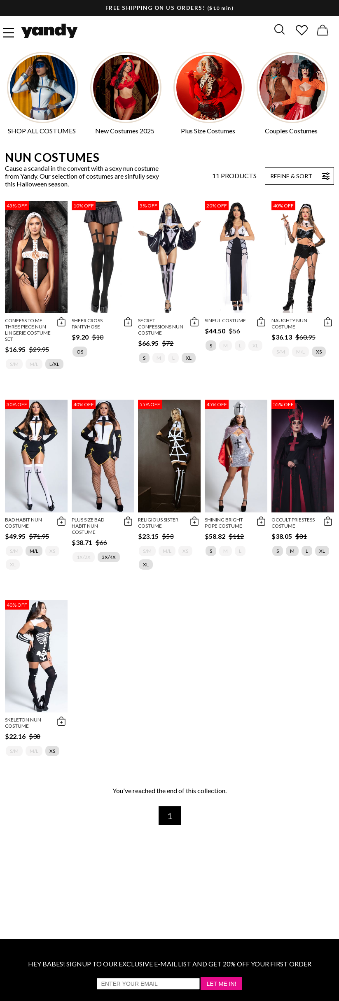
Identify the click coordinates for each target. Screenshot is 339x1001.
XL (189, 358)
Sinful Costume (225, 320)
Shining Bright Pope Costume (224, 523)
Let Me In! (221, 983)
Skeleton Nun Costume (23, 723)
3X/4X (109, 557)
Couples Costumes (291, 131)
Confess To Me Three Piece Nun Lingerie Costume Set (28, 329)
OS (80, 352)
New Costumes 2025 (124, 131)
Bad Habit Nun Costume (23, 523)
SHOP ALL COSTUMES (42, 131)
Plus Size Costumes (208, 131)
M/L (34, 364)
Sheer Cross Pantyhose (87, 323)
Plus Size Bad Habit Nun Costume (88, 526)
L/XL (54, 364)
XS (319, 352)
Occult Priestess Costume (293, 523)
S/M (14, 364)
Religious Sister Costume (158, 523)
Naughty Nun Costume (289, 323)
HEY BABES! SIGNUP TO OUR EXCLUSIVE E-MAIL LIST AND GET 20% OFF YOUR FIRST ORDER (169, 964)
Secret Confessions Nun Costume (160, 326)
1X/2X (84, 557)
